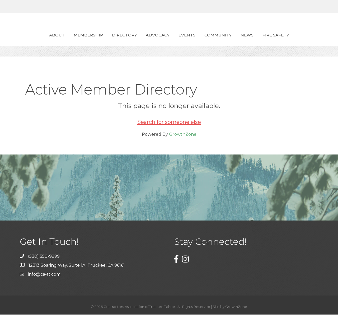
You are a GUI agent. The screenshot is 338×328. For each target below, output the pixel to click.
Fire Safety (306, 41)
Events (217, 41)
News (277, 41)
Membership (58, 41)
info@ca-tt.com (44, 287)
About (26, 41)
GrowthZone (182, 147)
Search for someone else (169, 135)
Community (248, 41)
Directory (94, 41)
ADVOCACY (127, 41)
